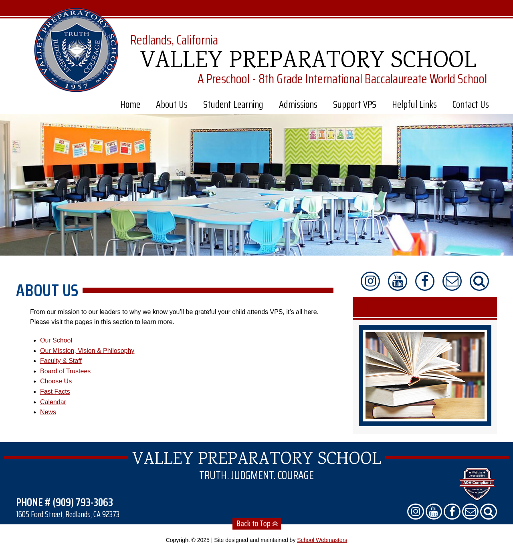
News (48, 412)
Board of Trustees (65, 371)
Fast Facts (55, 391)
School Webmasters (322, 540)
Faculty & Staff (61, 360)
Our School (56, 340)
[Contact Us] (452, 281)
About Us (172, 104)
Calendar (53, 402)
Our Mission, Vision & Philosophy (87, 350)
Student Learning (233, 104)
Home (130, 104)
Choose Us (56, 381)
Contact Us (470, 104)
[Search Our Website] (479, 281)
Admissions (298, 104)
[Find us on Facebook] (424, 281)
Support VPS (354, 104)
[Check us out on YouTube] (397, 281)
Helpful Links (414, 104)
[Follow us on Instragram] (370, 281)
